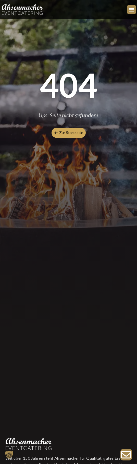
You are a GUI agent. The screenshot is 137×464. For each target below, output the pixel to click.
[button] (131, 9)
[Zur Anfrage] (126, 455)
